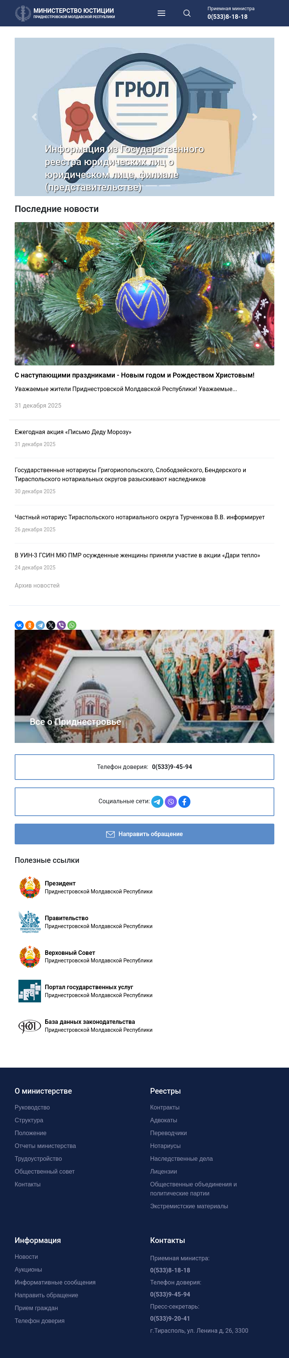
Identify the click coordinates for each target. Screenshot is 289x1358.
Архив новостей (37, 585)
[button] (34, 117)
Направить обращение (144, 834)
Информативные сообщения (55, 1282)
